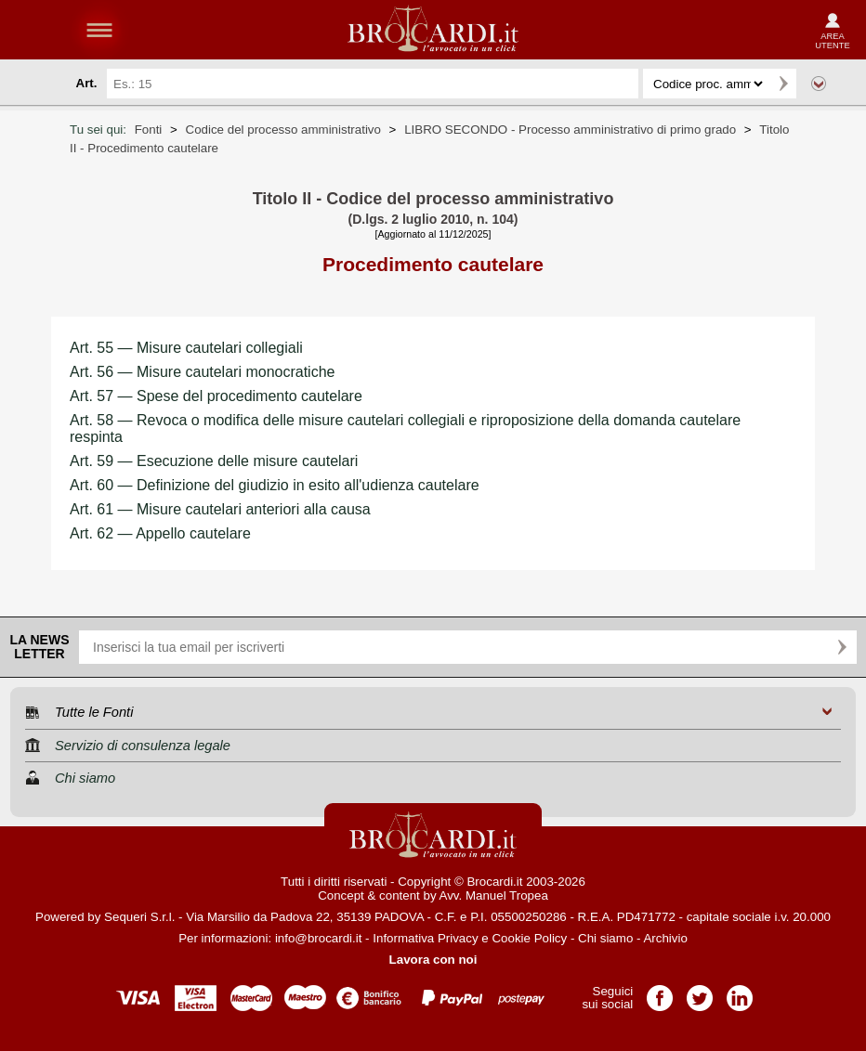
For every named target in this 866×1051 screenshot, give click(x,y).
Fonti (149, 129)
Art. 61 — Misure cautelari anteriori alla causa (220, 509)
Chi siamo (605, 938)
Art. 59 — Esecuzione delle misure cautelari (214, 461)
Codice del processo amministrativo (283, 129)
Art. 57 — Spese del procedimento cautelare (216, 396)
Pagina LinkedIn (740, 992)
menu (99, 29)
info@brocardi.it (318, 938)
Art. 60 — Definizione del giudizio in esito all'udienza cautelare (274, 485)
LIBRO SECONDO (570, 129)
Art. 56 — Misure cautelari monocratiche (202, 372)
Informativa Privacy (425, 938)
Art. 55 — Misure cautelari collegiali (186, 348)
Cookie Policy (529, 938)
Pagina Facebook (660, 992)
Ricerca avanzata (818, 83)
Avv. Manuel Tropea (494, 895)
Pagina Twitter (700, 992)
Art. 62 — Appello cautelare (160, 533)
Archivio (665, 938)
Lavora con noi (433, 960)
